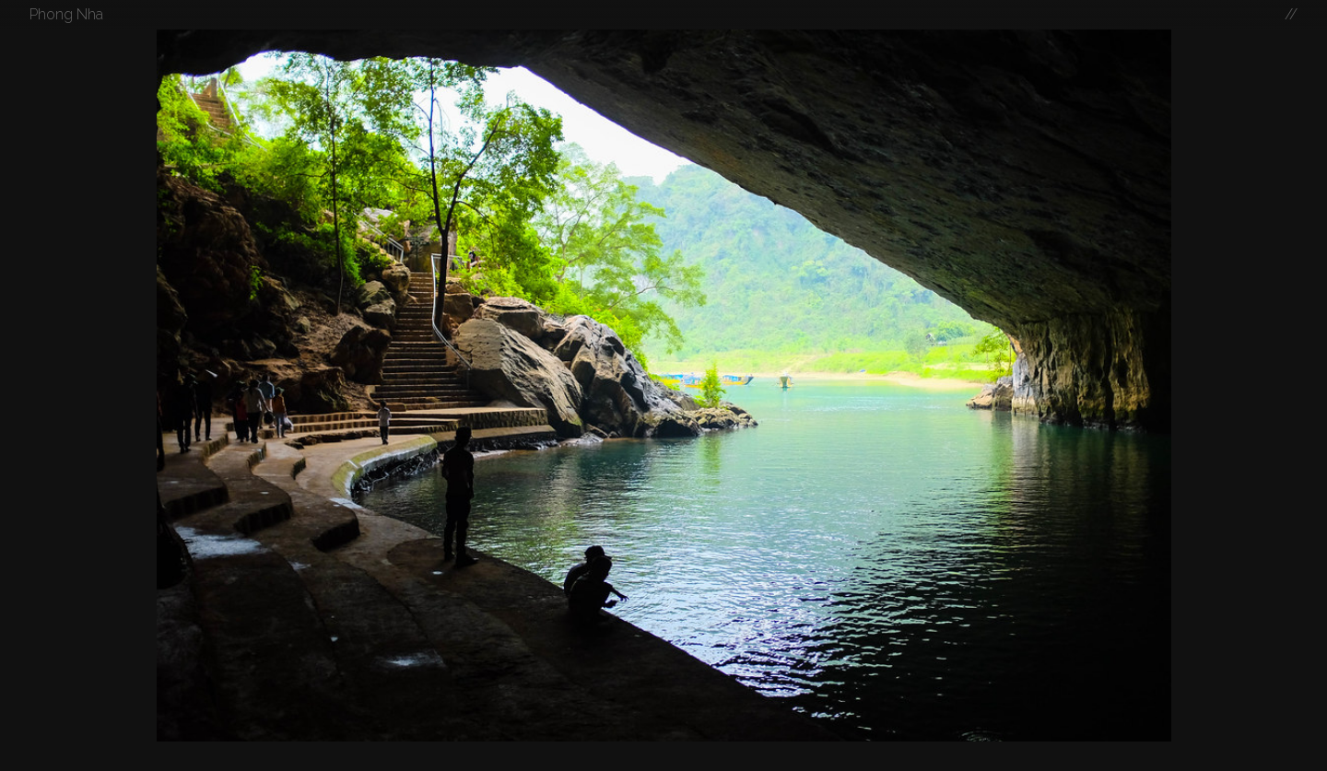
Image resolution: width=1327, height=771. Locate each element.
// (1291, 14)
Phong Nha (66, 14)
